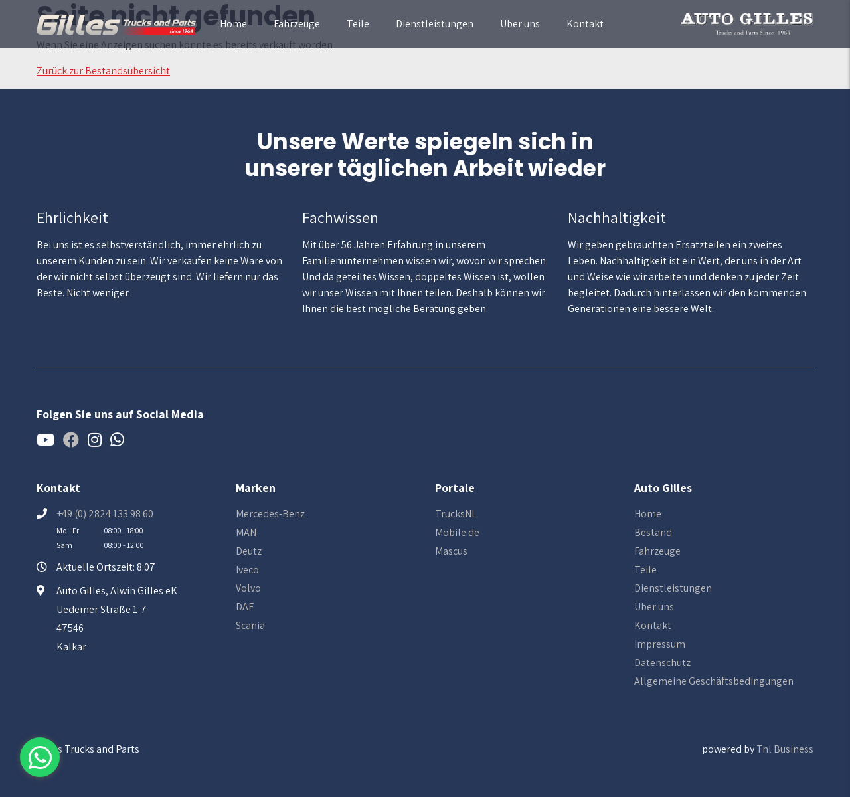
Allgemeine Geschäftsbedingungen (714, 681)
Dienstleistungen (434, 24)
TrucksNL (456, 514)
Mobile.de (457, 532)
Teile (358, 24)
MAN (246, 532)
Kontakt (585, 24)
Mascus (451, 551)
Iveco (247, 569)
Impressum (659, 644)
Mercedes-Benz (270, 514)
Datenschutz (662, 662)
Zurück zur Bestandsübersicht (103, 71)
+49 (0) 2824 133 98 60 (104, 514)
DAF (245, 607)
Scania (250, 625)
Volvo (248, 588)
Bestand (653, 532)
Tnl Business (784, 749)
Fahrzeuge (297, 24)
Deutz (249, 551)
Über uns (520, 24)
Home (233, 24)
